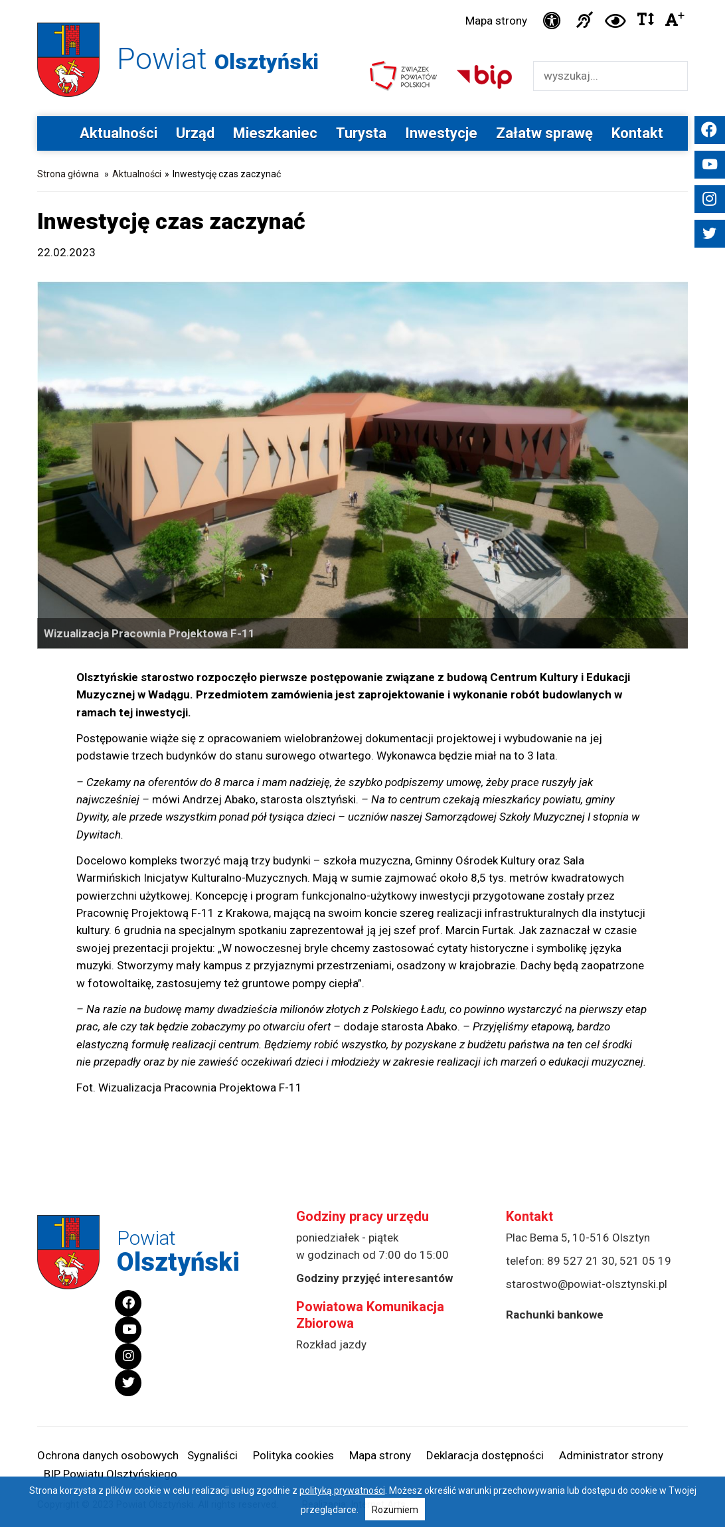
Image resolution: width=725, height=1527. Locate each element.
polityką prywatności (342, 1490)
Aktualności (118, 133)
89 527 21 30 (581, 1260)
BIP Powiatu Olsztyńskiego (110, 1474)
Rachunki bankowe (555, 1314)
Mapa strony (496, 20)
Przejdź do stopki (363, 0)
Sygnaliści (212, 1455)
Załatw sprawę (544, 133)
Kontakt (637, 133)
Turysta (361, 133)
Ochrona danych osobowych (108, 1455)
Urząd (195, 133)
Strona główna (68, 174)
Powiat (218, 58)
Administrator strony (611, 1455)
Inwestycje (441, 133)
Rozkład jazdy (331, 1344)
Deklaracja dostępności (485, 1455)
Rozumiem (395, 1509)
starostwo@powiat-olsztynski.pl (586, 1284)
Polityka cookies (293, 1455)
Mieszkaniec (275, 133)
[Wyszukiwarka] (596, 76)
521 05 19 (645, 1260)
